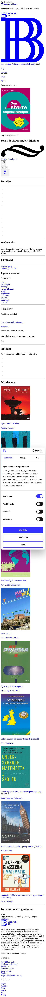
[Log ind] (23, 73)
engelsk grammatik (8, 268)
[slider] (23, 112)
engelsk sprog (6, 266)
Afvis (23, 544)
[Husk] (23, 77)
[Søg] (23, 68)
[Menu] (23, 81)
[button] (23, 915)
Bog (3, 163)
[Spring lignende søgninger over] (23, 278)
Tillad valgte (23, 537)
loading (4, 167)
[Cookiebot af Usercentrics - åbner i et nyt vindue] (32, 451)
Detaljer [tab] (23, 458)
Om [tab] (37, 458)
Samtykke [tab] (8, 458)
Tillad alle (23, 530)
